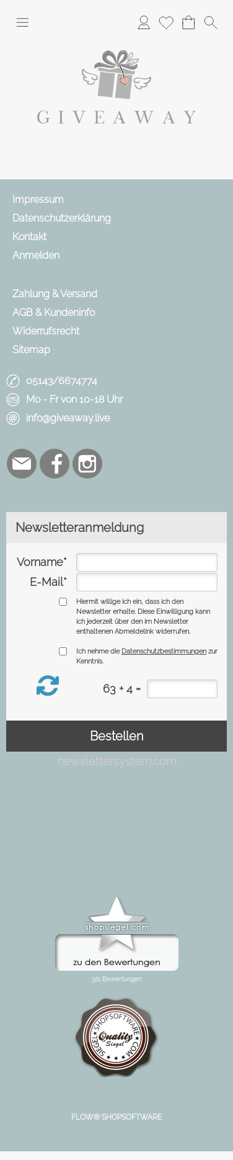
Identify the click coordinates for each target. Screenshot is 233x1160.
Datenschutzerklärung (61, 218)
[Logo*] (116, 43)
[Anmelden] (144, 22)
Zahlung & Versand (54, 294)
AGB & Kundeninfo (53, 312)
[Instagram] (87, 463)
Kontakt (29, 237)
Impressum (38, 199)
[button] (22, 22)
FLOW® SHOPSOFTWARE (116, 1117)
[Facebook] (54, 463)
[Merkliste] (166, 22)
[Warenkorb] (188, 22)
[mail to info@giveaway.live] (21, 463)
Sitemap (31, 350)
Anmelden (35, 255)
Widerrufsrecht (45, 331)
